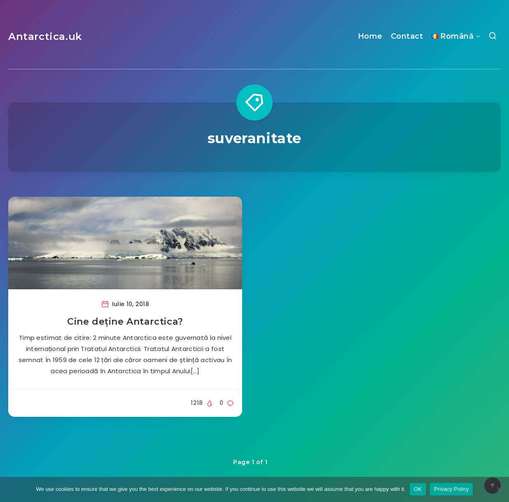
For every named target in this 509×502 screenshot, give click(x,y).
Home (370, 36)
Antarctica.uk (45, 36)
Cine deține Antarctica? (125, 321)
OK (418, 489)
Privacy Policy (451, 489)
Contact (407, 36)
